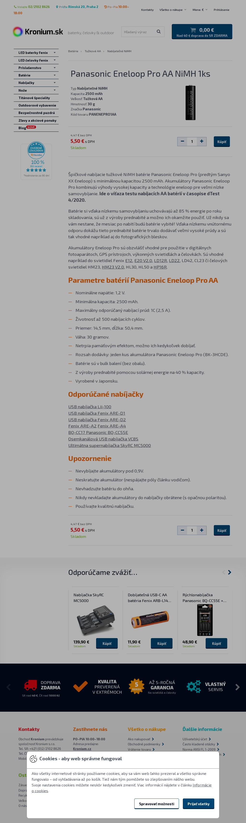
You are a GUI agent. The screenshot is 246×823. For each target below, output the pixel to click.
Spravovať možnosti (156, 804)
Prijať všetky (198, 804)
